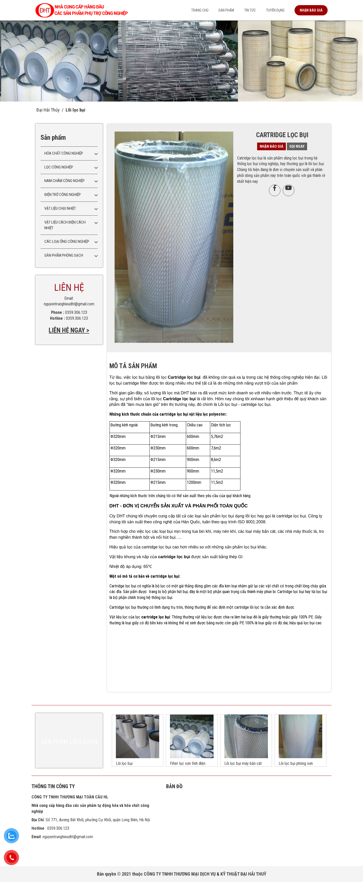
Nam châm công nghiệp (64, 180)
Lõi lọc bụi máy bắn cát (243, 763)
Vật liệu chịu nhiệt (60, 208)
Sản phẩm (226, 10)
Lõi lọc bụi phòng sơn (296, 763)
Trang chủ (199, 10)
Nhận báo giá (311, 10)
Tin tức (250, 10)
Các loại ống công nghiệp (66, 241)
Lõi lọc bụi (75, 110)
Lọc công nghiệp (58, 167)
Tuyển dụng (275, 10)
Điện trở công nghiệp (62, 194)
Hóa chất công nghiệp (63, 153)
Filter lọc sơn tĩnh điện (187, 763)
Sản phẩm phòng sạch (63, 255)
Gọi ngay (297, 146)
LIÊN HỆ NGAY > (69, 330)
